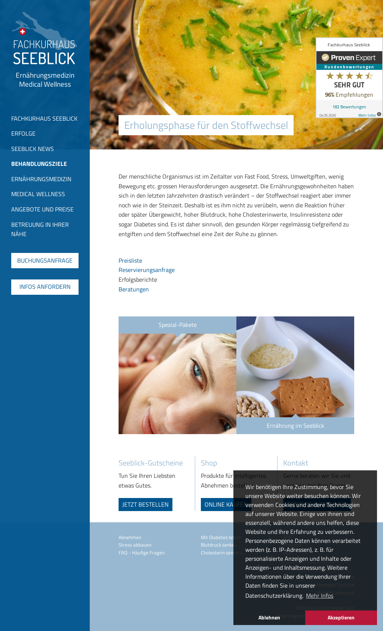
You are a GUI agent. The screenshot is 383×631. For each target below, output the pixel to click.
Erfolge (23, 133)
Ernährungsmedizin (41, 178)
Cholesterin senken (221, 552)
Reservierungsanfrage (147, 269)
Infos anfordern (45, 286)
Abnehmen (130, 537)
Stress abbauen (135, 544)
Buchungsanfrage (45, 260)
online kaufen (226, 504)
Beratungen (134, 289)
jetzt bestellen (145, 504)
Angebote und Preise (42, 209)
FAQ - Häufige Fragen (142, 552)
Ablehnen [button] (269, 617)
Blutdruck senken (219, 544)
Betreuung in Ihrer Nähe (40, 229)
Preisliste (130, 260)
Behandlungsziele (39, 163)
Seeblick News (32, 148)
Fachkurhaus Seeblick (44, 118)
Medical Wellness (38, 193)
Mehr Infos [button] (319, 595)
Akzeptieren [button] (341, 617)
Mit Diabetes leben (220, 537)
